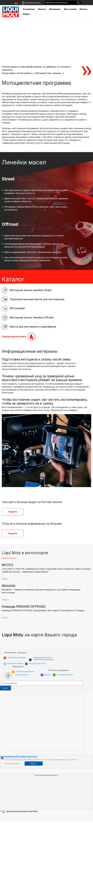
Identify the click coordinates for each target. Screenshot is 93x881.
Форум (26, 14)
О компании (29, 9)
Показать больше (9, 558)
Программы (55, 9)
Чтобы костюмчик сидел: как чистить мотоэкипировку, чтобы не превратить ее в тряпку (45, 401)
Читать (5, 579)
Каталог (42, 9)
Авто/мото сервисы (13, 663)
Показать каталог (17, 180)
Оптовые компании (63, 674)
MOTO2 (7, 565)
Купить (33, 764)
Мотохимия (13, 308)
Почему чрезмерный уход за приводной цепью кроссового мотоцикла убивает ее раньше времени (42, 378)
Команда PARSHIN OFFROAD (24, 606)
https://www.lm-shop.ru (12, 763)
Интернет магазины (35, 663)
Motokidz (9, 586)
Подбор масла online (18, 337)
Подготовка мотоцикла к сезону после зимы (36, 359)
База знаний (70, 9)
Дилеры (46, 674)
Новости (83, 9)
